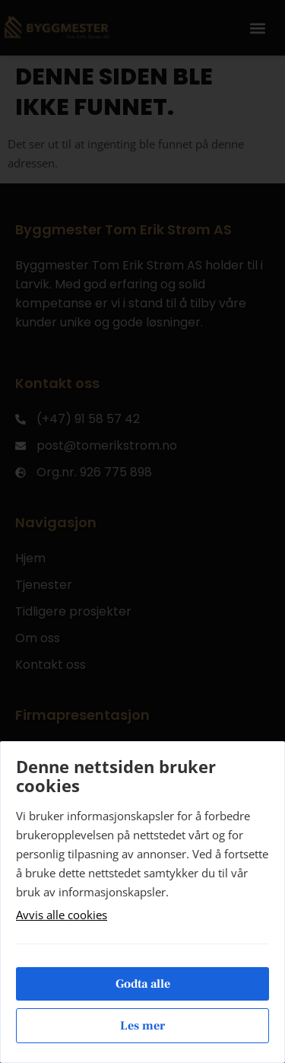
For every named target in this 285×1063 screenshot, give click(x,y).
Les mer (142, 1025)
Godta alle (143, 983)
